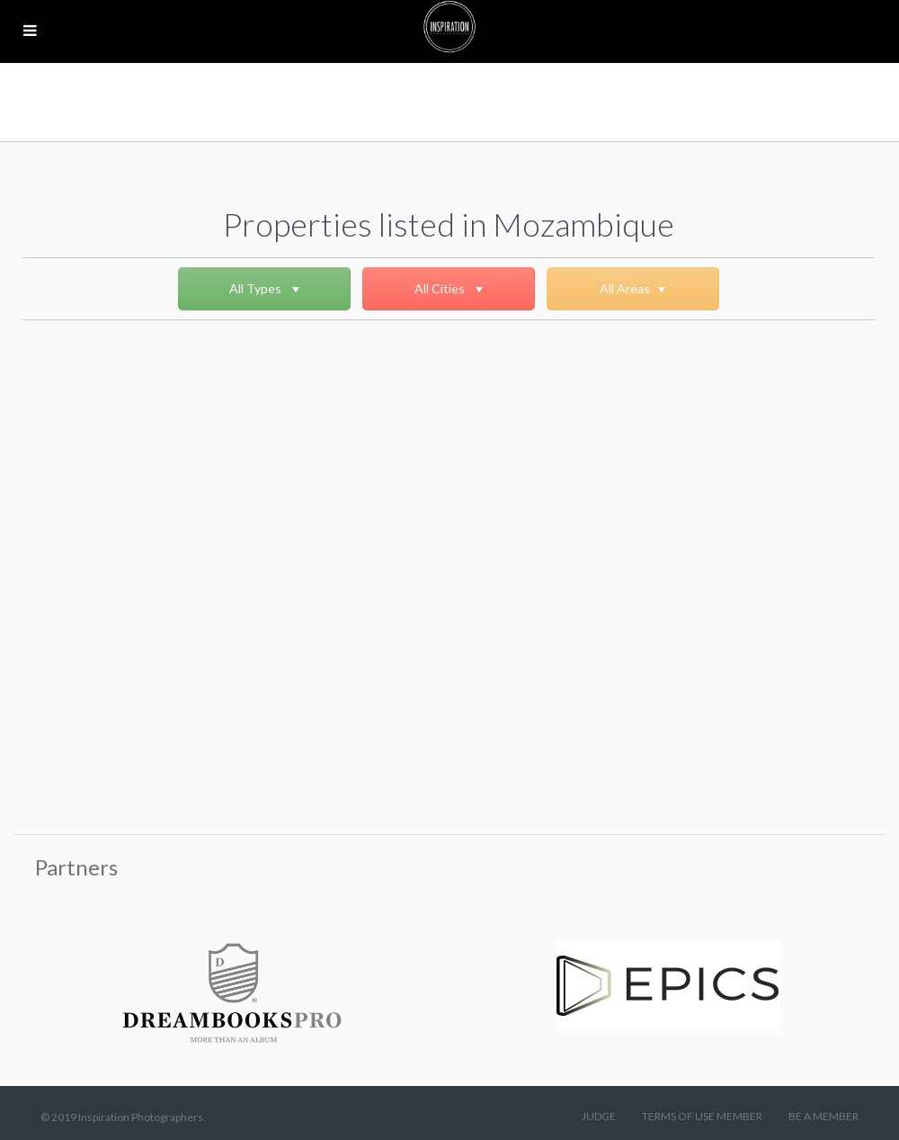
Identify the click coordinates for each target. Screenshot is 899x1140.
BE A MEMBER (823, 1116)
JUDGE (599, 1116)
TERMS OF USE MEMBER (702, 1116)
